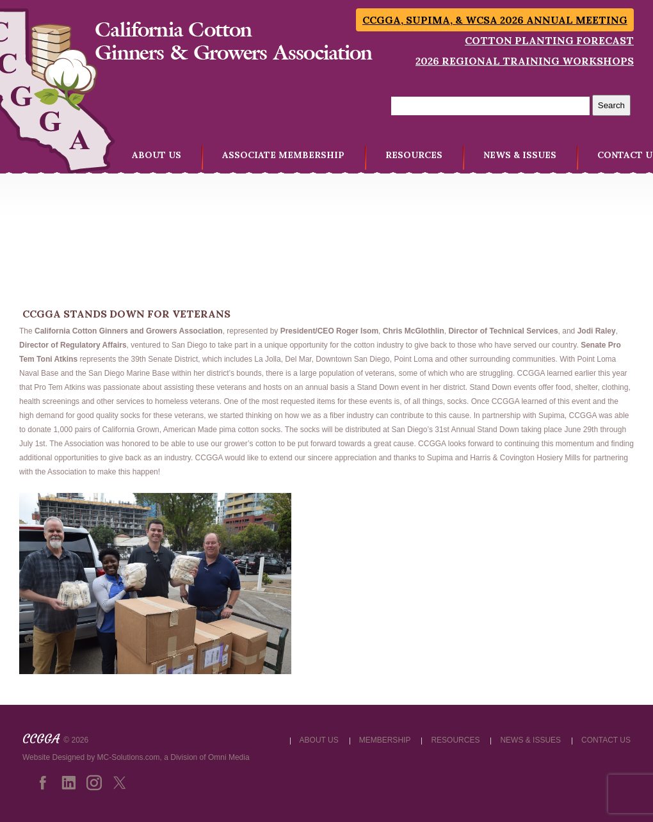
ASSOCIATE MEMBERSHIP (283, 155)
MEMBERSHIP (385, 740)
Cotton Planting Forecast (549, 40)
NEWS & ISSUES (519, 155)
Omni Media (229, 757)
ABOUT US (156, 155)
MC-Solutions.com (128, 757)
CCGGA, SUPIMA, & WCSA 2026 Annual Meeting (494, 19)
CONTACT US (606, 740)
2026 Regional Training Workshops (524, 60)
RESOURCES (413, 155)
